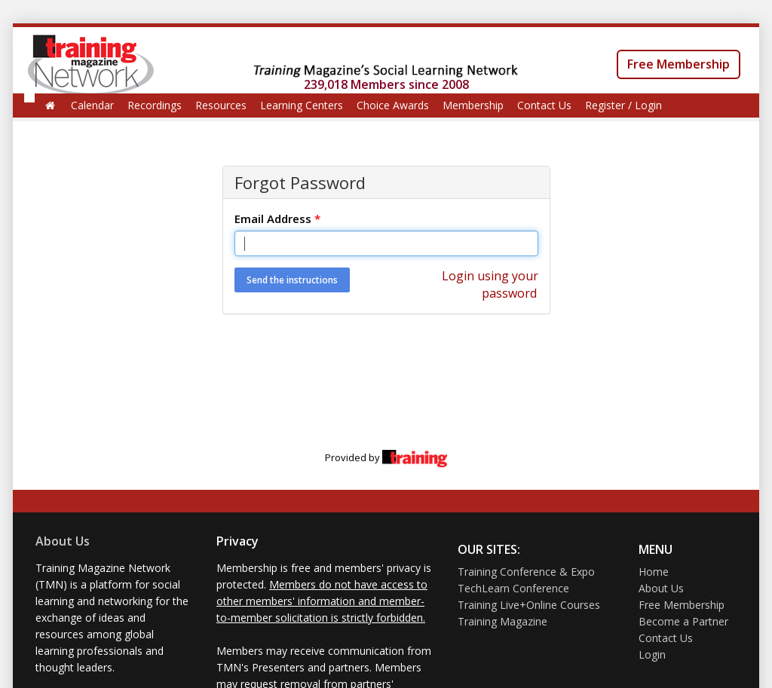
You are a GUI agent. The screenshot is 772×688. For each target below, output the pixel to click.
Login (652, 654)
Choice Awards (393, 105)
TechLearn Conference (513, 588)
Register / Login (623, 105)
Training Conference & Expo (526, 571)
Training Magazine (502, 621)
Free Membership (678, 64)
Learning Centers (301, 105)
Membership (473, 105)
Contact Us (544, 105)
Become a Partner (683, 621)
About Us (62, 541)
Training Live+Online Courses (529, 605)
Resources (221, 105)
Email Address (277, 218)
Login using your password (490, 284)
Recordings (154, 105)
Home (654, 571)
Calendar (92, 105)
